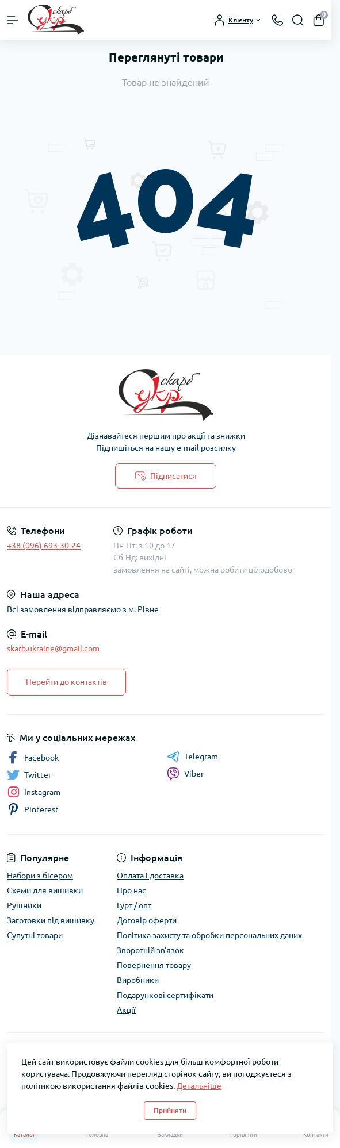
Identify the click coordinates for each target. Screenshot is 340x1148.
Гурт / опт (134, 905)
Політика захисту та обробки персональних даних (209, 935)
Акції (126, 1010)
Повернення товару (154, 965)
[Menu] (12, 20)
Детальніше (199, 1086)
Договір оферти (147, 920)
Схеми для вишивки (45, 890)
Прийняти (170, 1110)
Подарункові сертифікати (165, 995)
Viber (185, 773)
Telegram (192, 756)
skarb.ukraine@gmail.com (53, 648)
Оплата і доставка (150, 875)
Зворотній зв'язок (150, 950)
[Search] (298, 20)
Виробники (138, 980)
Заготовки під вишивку (50, 920)
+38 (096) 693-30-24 (44, 545)
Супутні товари (35, 935)
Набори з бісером (40, 875)
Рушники (24, 905)
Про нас (131, 890)
